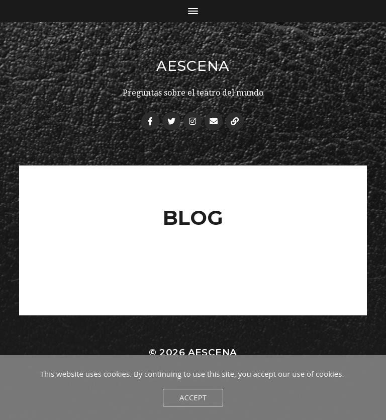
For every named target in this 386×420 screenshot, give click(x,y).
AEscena (193, 65)
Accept (193, 397)
